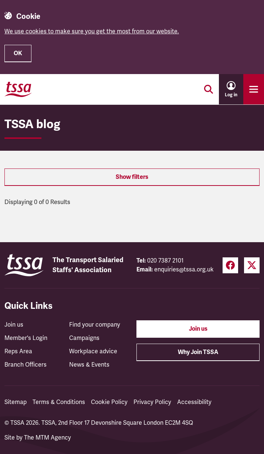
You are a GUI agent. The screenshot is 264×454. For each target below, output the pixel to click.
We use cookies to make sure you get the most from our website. (91, 31)
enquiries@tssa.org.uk (184, 269)
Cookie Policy (109, 402)
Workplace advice (93, 351)
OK (18, 53)
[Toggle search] (208, 89)
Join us (13, 324)
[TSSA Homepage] (18, 89)
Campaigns (84, 338)
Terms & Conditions (59, 402)
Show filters (132, 177)
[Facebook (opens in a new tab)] (230, 265)
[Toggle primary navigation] (253, 89)
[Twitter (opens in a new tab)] (252, 265)
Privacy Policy (152, 402)
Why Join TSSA (198, 352)
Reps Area (18, 351)
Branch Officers (25, 364)
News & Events (89, 364)
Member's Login (25, 338)
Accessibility (194, 402)
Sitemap (15, 402)
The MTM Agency (47, 437)
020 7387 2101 (165, 260)
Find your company (94, 324)
